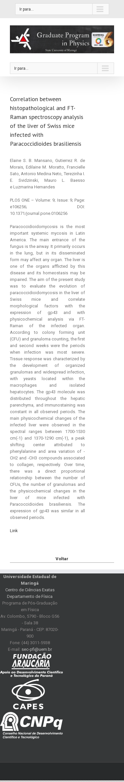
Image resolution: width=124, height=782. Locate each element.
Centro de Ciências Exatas (30, 589)
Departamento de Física (30, 596)
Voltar (62, 558)
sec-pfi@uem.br (36, 649)
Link (14, 530)
